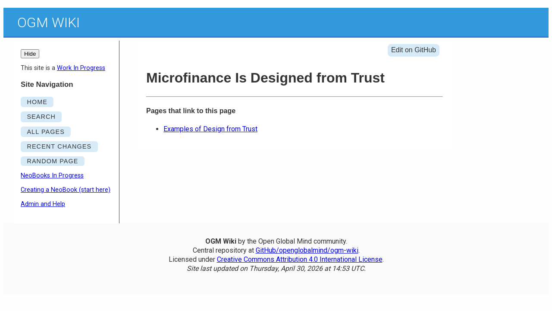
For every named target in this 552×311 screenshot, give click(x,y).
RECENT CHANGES (59, 146)
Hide (30, 54)
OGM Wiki (48, 22)
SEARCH (41, 116)
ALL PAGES (46, 131)
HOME (37, 101)
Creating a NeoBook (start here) (65, 190)
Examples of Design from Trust (210, 129)
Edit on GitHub (413, 50)
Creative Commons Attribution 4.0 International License (300, 259)
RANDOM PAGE (52, 161)
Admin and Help (43, 204)
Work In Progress (81, 68)
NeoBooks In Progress (52, 175)
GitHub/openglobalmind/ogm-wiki (307, 250)
